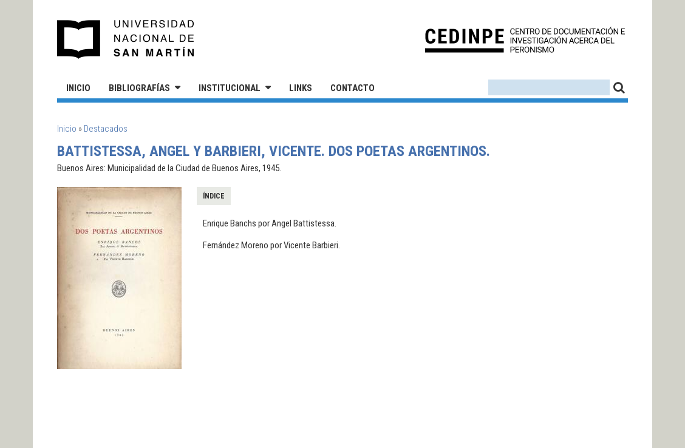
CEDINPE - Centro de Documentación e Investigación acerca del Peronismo (525, 40)
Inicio (78, 88)
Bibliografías (139, 88)
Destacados (106, 128)
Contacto (352, 88)
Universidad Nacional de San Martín (126, 39)
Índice (214, 196)
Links (300, 88)
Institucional (230, 88)
